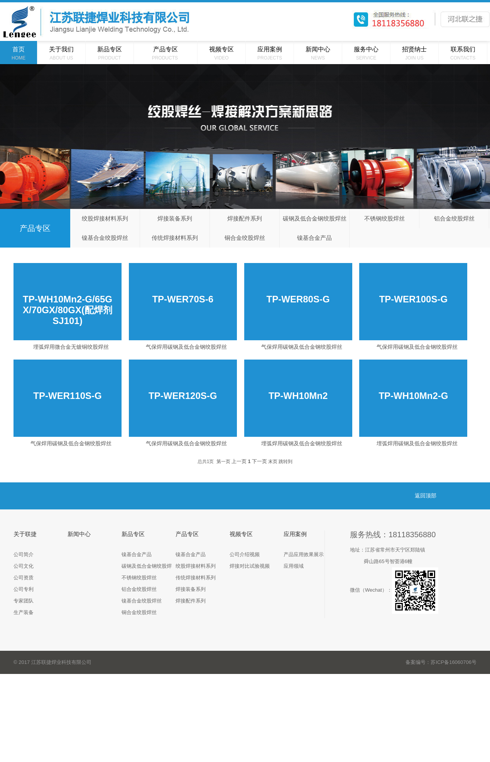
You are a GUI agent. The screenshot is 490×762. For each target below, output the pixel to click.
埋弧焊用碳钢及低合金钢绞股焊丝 (301, 443)
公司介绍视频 (245, 554)
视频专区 (241, 534)
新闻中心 (79, 534)
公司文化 (24, 566)
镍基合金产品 (314, 237)
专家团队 (24, 601)
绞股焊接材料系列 (105, 218)
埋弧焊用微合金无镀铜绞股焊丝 (71, 347)
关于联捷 (25, 534)
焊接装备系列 (174, 218)
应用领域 (294, 566)
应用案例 (295, 534)
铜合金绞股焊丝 (245, 237)
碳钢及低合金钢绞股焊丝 (314, 218)
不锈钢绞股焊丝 (384, 218)
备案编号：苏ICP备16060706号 (441, 662)
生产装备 (24, 612)
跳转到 (285, 461)
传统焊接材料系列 (175, 237)
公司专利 (24, 589)
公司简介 (24, 554)
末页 (272, 461)
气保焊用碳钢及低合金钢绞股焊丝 (186, 347)
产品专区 (187, 534)
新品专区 (133, 534)
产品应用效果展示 (304, 554)
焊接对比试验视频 (250, 566)
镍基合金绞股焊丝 (105, 237)
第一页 (223, 461)
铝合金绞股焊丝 (454, 218)
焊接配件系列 (244, 218)
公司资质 (24, 577)
